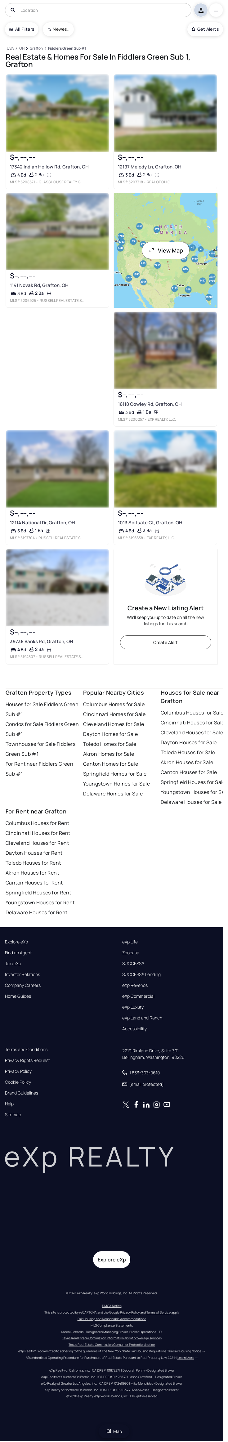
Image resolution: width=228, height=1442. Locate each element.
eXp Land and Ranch (142, 1018)
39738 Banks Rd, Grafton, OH (41, 641)
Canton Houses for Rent (34, 882)
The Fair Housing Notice (184, 1351)
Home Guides (18, 996)
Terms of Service (158, 1312)
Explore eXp (16, 942)
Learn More (185, 1357)
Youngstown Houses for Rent (40, 902)
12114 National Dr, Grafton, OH (42, 522)
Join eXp (13, 963)
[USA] (10, 49)
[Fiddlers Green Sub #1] (67, 49)
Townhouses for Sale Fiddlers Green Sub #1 (40, 749)
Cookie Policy (18, 1082)
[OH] (21, 49)
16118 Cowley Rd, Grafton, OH (149, 404)
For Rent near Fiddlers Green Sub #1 (39, 768)
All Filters (21, 29)
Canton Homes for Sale (110, 763)
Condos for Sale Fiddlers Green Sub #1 (42, 729)
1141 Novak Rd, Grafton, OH (39, 285)
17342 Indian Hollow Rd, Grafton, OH (49, 166)
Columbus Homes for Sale (114, 704)
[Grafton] (36, 49)
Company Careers (23, 985)
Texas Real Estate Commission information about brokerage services (112, 1338)
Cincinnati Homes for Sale (114, 714)
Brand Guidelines (21, 1093)
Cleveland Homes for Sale (113, 724)
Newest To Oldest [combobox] (61, 29)
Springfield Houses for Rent (38, 892)
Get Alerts (205, 29)
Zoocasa (130, 953)
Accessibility (134, 1029)
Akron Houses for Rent (32, 872)
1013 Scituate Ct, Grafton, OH (150, 522)
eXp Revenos (135, 985)
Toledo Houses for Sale (188, 752)
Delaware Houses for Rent (37, 912)
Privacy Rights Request (27, 1060)
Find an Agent (18, 953)
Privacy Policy (18, 1071)
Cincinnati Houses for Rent (38, 833)
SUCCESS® (133, 963)
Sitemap (13, 1115)
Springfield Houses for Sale (193, 782)
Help (9, 1104)
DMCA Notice (112, 1306)
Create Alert (165, 642)
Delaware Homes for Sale (113, 793)
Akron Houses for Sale (187, 762)
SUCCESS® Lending (141, 974)
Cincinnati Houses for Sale (192, 722)
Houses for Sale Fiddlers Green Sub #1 (42, 709)
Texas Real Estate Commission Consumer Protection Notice (112, 1344)
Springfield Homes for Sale (114, 773)
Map (114, 1431)
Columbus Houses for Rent (37, 823)
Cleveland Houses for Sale (192, 732)
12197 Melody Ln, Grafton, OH (149, 166)
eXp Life (130, 942)
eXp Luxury (133, 1007)
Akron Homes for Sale (108, 753)
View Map (165, 250)
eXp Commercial (138, 996)
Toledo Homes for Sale (109, 744)
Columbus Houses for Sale (192, 712)
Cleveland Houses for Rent (37, 843)
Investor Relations (22, 974)
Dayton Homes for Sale (110, 734)
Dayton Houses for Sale (189, 742)
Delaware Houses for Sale (191, 802)
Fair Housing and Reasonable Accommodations (112, 1319)
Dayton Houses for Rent (34, 852)
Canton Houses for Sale (189, 772)
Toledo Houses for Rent (33, 862)
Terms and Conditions (26, 1049)
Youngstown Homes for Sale (116, 783)
